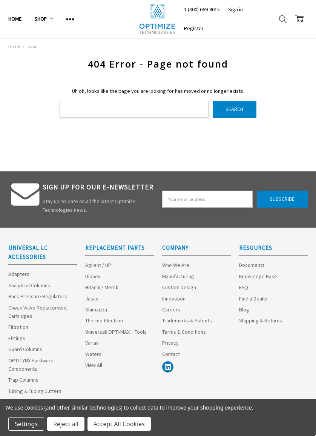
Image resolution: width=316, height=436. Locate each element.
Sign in (235, 9)
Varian (92, 342)
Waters (93, 354)
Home (14, 18)
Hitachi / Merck (101, 287)
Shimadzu (96, 309)
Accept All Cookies (119, 424)
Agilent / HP (98, 265)
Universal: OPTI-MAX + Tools (116, 331)
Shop (43, 18)
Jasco (92, 298)
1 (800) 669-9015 (202, 9)
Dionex (92, 276)
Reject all (65, 424)
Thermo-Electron (104, 320)
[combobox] (134, 109)
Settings (26, 424)
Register (194, 28)
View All (93, 365)
